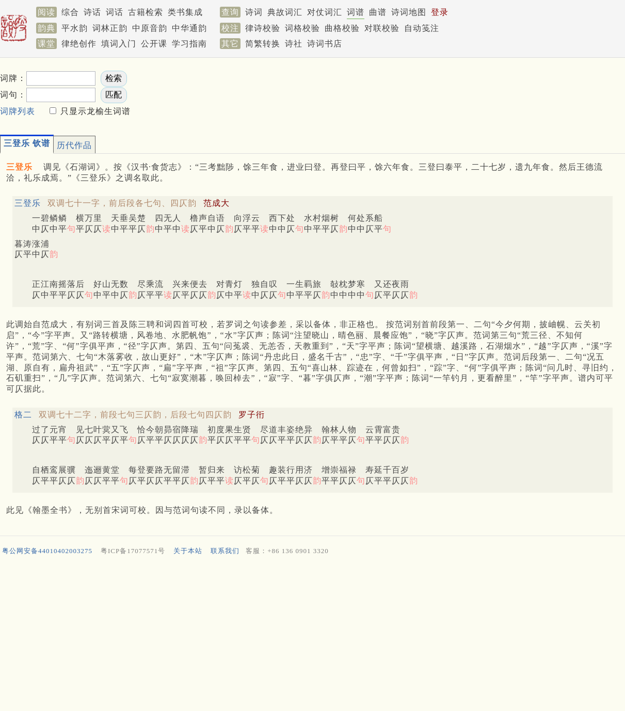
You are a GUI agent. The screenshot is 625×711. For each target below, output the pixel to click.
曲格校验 (342, 28)
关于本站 (187, 551)
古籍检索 (145, 12)
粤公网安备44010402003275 (47, 551)
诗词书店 (324, 43)
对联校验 (381, 28)
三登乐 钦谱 (27, 143)
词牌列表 (17, 111)
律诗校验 (262, 28)
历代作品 (74, 145)
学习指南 (189, 43)
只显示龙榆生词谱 (94, 111)
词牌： (13, 78)
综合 (70, 12)
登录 (439, 12)
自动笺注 (421, 28)
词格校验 (302, 28)
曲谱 (378, 12)
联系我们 (225, 551)
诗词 (254, 12)
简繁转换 (262, 43)
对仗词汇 (324, 12)
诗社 (293, 43)
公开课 (154, 43)
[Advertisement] (434, 93)
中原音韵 (149, 28)
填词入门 (118, 43)
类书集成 (185, 12)
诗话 (92, 12)
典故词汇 (284, 12)
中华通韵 (189, 28)
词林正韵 (109, 28)
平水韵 (74, 28)
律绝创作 (79, 43)
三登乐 (27, 203)
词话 (114, 12)
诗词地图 (408, 12)
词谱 (355, 12)
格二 (23, 414)
